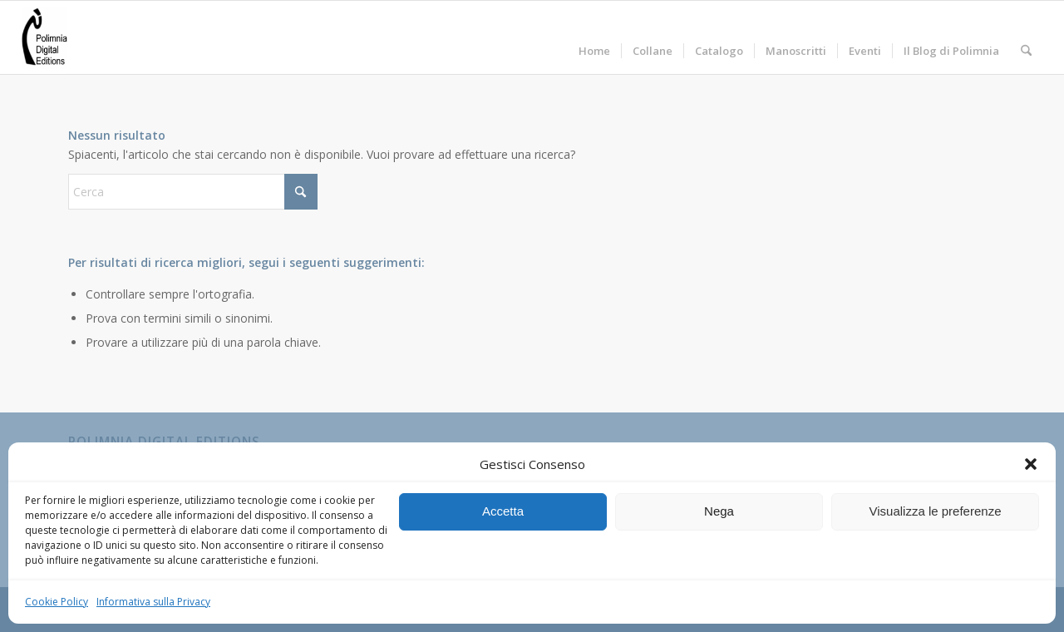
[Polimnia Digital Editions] (44, 37)
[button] (1030, 464)
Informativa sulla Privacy (153, 602)
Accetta (503, 511)
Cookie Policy (56, 602)
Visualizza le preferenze (935, 511)
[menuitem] (594, 37)
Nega (719, 511)
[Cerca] (1026, 37)
